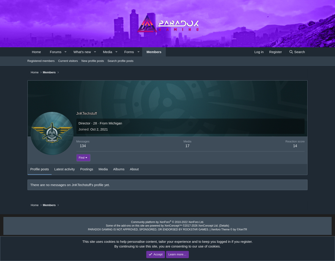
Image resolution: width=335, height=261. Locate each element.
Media (107, 52)
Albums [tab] (118, 169)
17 (187, 146)
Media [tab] (103, 169)
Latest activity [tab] (64, 169)
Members (154, 52)
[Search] (297, 51)
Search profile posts (120, 61)
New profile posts (93, 61)
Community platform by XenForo (167, 221)
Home (36, 52)
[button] (65, 51)
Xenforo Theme (224, 228)
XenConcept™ (173, 225)
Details (219, 225)
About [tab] (134, 169)
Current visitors (68, 61)
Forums (56, 52)
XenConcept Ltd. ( (206, 225)
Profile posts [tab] (39, 169)
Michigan (115, 123)
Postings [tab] (86, 169)
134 (83, 146)
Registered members (41, 61)
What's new (82, 52)
